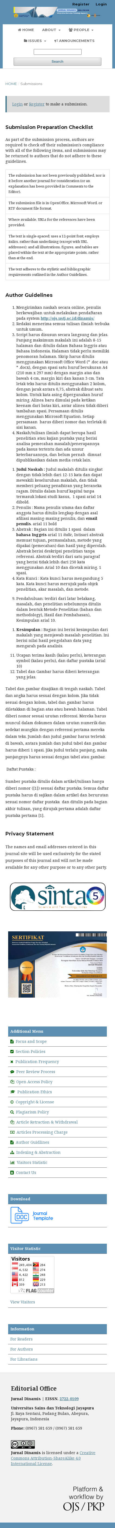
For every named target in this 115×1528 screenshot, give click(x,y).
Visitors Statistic (32, 1162)
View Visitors (22, 1301)
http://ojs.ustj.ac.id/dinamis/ (67, 318)
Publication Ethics (34, 1091)
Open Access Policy (34, 1081)
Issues (33, 40)
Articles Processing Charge (42, 1132)
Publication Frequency (37, 1061)
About (49, 30)
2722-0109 (69, 1398)
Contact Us (26, 1172)
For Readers (21, 1339)
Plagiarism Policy (32, 1112)
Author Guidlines (32, 1142)
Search (57, 61)
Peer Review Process (35, 1071)
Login (101, 4)
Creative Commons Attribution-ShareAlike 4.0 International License (53, 1458)
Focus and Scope (31, 1041)
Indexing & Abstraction (38, 1152)
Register (80, 4)
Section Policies (30, 1051)
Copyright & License (35, 1101)
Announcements (74, 40)
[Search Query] (58, 52)
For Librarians (24, 1359)
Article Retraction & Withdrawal (47, 1122)
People (80, 30)
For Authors (21, 1349)
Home (26, 30)
